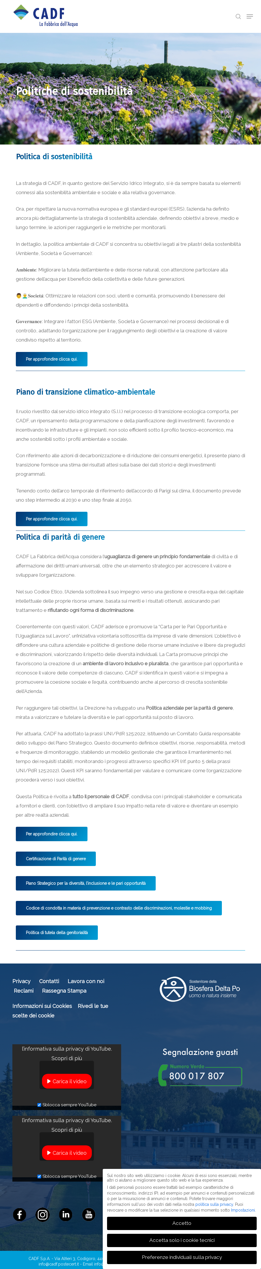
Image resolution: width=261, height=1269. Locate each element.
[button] (250, 16)
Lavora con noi (86, 981)
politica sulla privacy (214, 1204)
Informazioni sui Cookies (42, 1006)
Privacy (21, 981)
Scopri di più (67, 1058)
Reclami (23, 991)
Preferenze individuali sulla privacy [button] (182, 1257)
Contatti (49, 981)
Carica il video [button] (70, 1081)
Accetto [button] (181, 1223)
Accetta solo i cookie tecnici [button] (182, 1240)
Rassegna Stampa (64, 991)
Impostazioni (243, 1210)
